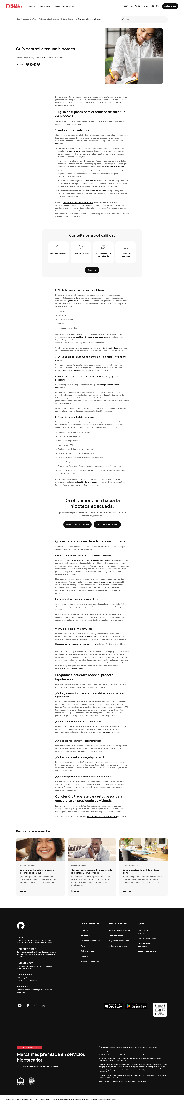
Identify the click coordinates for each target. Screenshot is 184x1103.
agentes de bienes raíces (77, 300)
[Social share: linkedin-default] (34, 64)
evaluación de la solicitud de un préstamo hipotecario (90, 560)
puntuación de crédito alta (97, 190)
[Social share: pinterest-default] (38, 64)
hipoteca (59, 143)
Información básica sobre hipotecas (45, 19)
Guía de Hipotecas (68, 19)
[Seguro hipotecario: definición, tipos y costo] (143, 867)
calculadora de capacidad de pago (78, 202)
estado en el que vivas (114, 166)
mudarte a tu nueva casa (72, 668)
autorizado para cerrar (101, 582)
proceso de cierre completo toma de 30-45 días (77, 644)
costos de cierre (96, 607)
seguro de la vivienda (78, 151)
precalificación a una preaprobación (90, 337)
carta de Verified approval (111, 348)
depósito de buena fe (72, 370)
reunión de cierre (89, 636)
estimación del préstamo (85, 482)
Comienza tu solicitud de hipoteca (102, 816)
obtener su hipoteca (100, 732)
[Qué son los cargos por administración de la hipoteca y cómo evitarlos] (92, 867)
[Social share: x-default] (31, 64)
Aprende (26, 19)
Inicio (18, 19)
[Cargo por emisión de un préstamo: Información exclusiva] (40, 867)
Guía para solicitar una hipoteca (90, 19)
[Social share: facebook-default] (27, 64)
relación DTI (91, 180)
